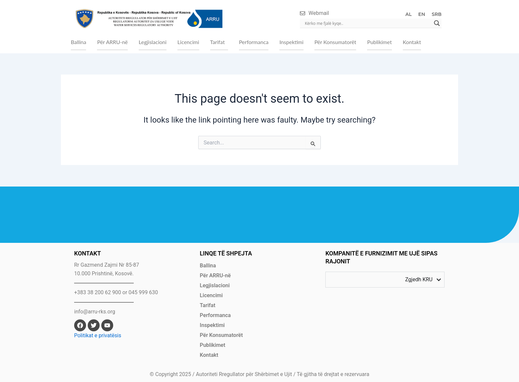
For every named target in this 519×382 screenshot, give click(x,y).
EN (421, 14)
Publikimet (379, 42)
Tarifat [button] (217, 42)
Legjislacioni (152, 42)
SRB (437, 14)
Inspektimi (291, 42)
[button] (219, 42)
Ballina (78, 42)
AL (408, 14)
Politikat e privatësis (97, 335)
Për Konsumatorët (335, 42)
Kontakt (412, 42)
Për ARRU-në (112, 42)
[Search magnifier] (437, 23)
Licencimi (188, 42)
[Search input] (368, 23)
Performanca (253, 42)
